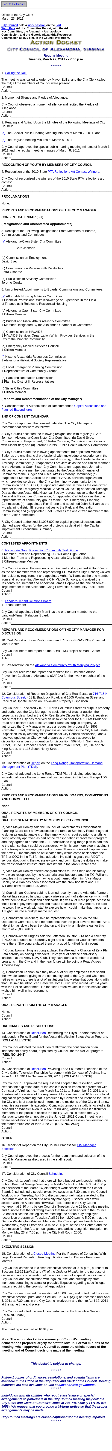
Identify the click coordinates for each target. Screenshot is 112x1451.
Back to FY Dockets (13, 3)
